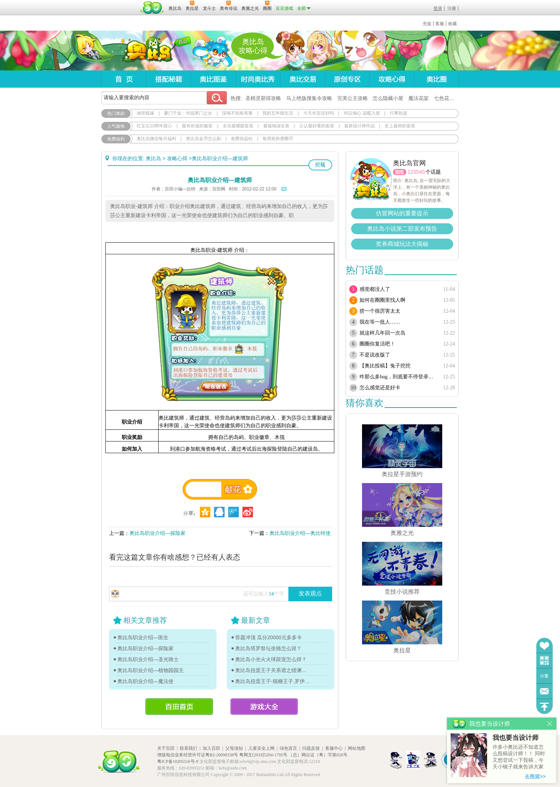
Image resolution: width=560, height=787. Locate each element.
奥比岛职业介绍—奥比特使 (300, 533)
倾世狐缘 (145, 113)
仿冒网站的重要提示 (402, 213)
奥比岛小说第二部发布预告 (402, 228)
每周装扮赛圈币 (277, 138)
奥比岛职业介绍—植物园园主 (150, 670)
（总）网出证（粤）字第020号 (317, 754)
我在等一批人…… (379, 322)
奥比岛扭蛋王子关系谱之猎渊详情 (272, 670)
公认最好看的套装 (316, 125)
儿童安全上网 (261, 748)
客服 (439, 23)
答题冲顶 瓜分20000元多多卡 (268, 637)
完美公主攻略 (352, 98)
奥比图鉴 (213, 79)
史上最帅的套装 (400, 125)
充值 (427, 23)
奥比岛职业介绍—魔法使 (145, 681)
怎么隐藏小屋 (388, 98)
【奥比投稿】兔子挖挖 (385, 366)
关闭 (550, 724)
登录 (437, 8)
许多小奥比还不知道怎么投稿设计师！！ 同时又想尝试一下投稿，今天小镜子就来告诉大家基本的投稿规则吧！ (519, 757)
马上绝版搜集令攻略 (309, 98)
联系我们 (188, 748)
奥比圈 (436, 79)
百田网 (152, 7)
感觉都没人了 (374, 289)
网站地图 (356, 748)
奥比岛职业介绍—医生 (142, 637)
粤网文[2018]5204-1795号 (263, 754)
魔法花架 (418, 98)
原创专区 (347, 79)
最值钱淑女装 (276, 125)
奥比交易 (302, 79)
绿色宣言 (288, 748)
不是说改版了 (374, 355)
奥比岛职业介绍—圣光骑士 (148, 659)
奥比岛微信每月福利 (156, 138)
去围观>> (535, 776)
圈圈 (399, 172)
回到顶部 (544, 706)
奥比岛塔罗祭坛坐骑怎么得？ (268, 648)
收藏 (452, 23)
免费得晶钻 (242, 138)
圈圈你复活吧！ (377, 344)
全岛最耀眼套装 (238, 125)
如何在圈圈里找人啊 (382, 300)
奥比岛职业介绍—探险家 (157, 533)
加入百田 (211, 748)
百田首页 (179, 706)
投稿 (320, 164)
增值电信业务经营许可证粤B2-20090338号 (197, 754)
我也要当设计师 (515, 737)
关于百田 (166, 748)
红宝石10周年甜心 (154, 125)
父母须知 (234, 748)
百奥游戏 (119, 3)
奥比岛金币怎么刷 (203, 138)
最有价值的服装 (197, 125)
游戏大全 (264, 706)
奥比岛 (146, 50)
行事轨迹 (398, 113)
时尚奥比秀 (258, 79)
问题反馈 (544, 691)
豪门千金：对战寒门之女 (188, 113)
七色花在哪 (446, 98)
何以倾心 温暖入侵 (362, 113)
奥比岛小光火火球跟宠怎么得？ (271, 659)
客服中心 (334, 748)
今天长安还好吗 (318, 113)
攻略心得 (391, 79)
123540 (416, 172)
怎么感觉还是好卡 (379, 387)
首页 (123, 79)
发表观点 (310, 593)
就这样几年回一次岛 (382, 333)
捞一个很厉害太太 (379, 311)
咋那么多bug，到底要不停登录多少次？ (397, 376)
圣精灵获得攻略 (263, 98)
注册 (451, 8)
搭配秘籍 (168, 79)
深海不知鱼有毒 (237, 113)
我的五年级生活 (277, 113)
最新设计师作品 (359, 125)
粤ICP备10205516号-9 (177, 761)
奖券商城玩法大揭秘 (402, 244)
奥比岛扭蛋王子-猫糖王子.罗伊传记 (272, 681)
